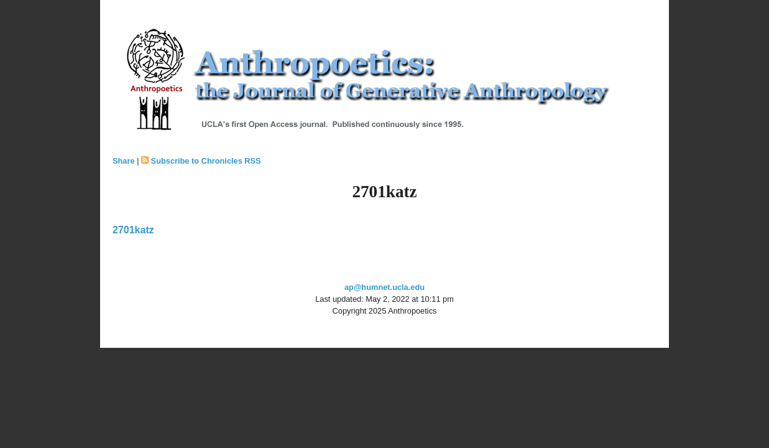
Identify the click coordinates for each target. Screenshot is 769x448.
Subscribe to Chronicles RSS (206, 161)
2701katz (133, 230)
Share (124, 161)
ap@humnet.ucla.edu (384, 287)
